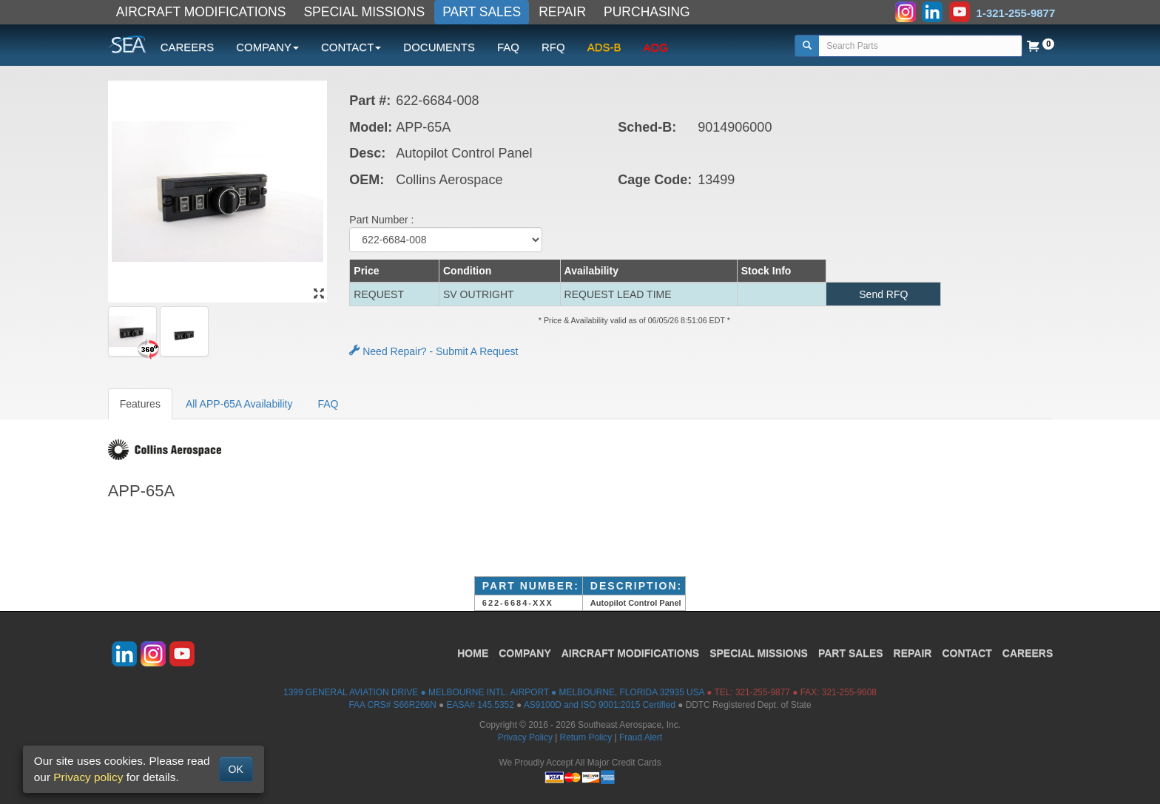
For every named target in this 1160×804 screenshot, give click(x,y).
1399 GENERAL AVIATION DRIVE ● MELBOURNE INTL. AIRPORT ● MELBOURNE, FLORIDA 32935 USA (493, 692)
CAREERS (188, 47)
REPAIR (562, 11)
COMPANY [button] (267, 47)
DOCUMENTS (439, 47)
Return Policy (586, 737)
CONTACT (966, 653)
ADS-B (604, 47)
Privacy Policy (525, 737)
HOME (472, 653)
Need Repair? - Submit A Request (433, 351)
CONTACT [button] (351, 47)
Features (140, 404)
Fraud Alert (640, 737)
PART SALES (481, 11)
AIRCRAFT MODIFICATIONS (201, 11)
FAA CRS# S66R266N (392, 705)
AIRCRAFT (630, 653)
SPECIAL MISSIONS (364, 11)
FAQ (508, 47)
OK (236, 769)
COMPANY (525, 653)
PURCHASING (647, 11)
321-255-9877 (762, 692)
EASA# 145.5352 (480, 705)
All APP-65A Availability (239, 404)
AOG (656, 47)
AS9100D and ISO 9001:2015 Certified (599, 705)
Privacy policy (88, 777)
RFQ (553, 47)
